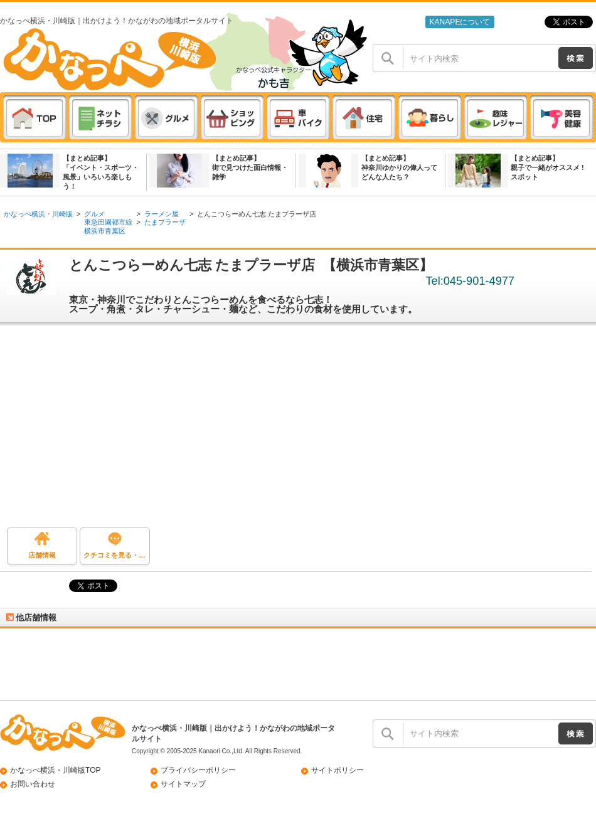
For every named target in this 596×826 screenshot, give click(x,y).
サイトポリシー (337, 770)
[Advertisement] (298, 429)
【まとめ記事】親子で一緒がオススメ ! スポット (547, 167)
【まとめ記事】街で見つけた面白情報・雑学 (250, 167)
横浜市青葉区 (104, 231)
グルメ (94, 214)
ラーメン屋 (161, 214)
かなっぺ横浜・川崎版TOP (55, 770)
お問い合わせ (32, 784)
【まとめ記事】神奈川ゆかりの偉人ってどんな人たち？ (399, 167)
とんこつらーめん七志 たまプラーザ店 (256, 214)
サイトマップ (183, 784)
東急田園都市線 (108, 222)
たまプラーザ (165, 222)
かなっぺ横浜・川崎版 (38, 214)
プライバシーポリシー (198, 770)
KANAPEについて (459, 22)
